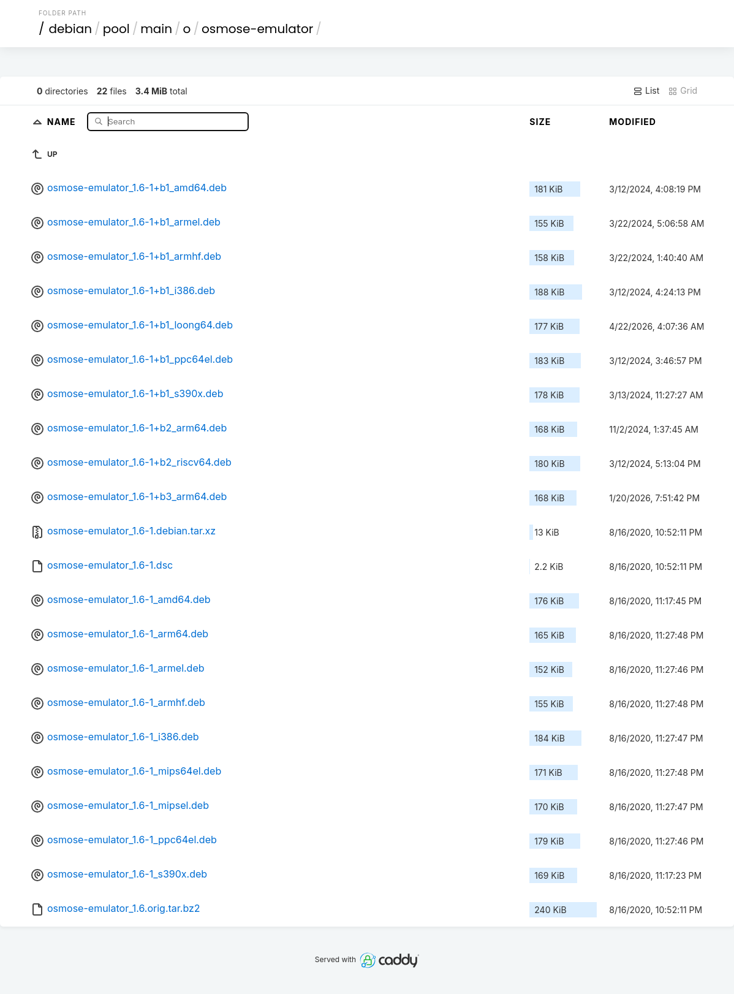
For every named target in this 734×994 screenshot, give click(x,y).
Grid (682, 90)
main (156, 28)
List (646, 90)
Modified (632, 121)
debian (70, 28)
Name (62, 121)
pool (116, 28)
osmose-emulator (257, 28)
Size (540, 121)
